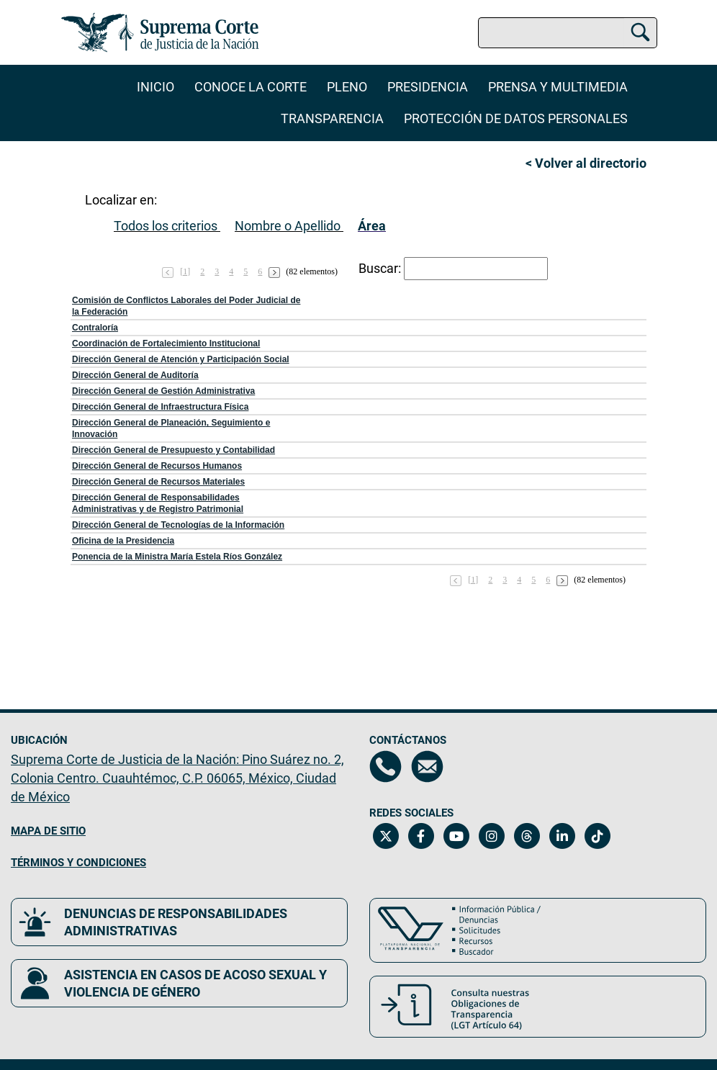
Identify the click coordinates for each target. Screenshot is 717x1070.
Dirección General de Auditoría (135, 375)
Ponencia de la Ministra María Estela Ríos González (177, 557)
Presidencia (427, 86)
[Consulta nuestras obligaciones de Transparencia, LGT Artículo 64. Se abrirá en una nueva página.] (537, 1007)
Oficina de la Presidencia (123, 541)
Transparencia (332, 118)
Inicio (155, 86)
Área (372, 225)
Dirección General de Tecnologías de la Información (178, 525)
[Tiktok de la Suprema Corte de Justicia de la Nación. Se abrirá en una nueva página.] (597, 836)
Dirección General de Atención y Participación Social (180, 359)
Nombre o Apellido (288, 225)
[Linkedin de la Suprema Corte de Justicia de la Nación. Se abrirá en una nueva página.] (562, 836)
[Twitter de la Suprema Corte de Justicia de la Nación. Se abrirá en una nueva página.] (385, 836)
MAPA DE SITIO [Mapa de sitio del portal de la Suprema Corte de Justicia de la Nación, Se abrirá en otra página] (48, 830)
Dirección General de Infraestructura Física (160, 407)
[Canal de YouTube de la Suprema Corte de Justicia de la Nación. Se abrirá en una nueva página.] (456, 836)
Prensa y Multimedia (558, 86)
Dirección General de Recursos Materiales (158, 482)
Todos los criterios (165, 225)
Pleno (347, 86)
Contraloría (95, 328)
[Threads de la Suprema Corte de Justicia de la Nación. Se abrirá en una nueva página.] (526, 836)
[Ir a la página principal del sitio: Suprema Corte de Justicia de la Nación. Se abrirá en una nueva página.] (160, 32)
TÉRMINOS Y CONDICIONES (78, 862)
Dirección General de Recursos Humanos (157, 466)
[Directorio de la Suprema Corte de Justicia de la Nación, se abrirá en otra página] (385, 766)
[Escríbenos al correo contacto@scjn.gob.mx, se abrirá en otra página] (427, 766)
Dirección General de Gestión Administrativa (163, 391)
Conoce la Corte (250, 86)
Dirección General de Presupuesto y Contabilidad (173, 450)
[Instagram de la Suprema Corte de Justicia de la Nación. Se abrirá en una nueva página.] (491, 836)
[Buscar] (640, 30)
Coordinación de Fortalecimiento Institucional (166, 343)
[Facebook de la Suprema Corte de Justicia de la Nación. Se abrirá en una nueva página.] (421, 836)
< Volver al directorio (586, 163)
